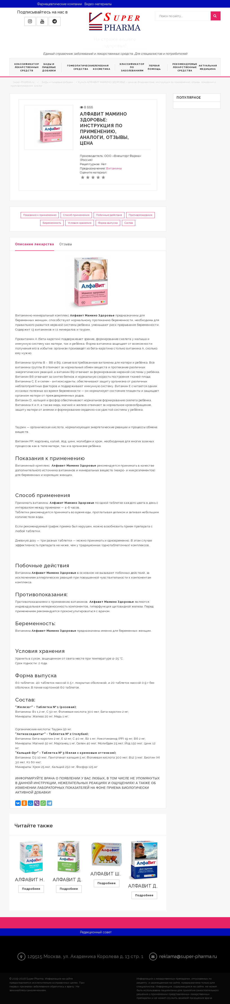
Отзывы (65, 244)
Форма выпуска (108, 222)
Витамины (114, 168)
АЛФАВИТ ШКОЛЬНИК (116, 874)
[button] (30, 21)
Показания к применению (39, 215)
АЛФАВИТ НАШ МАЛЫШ (43, 879)
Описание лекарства (34, 244)
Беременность (52, 222)
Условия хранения (79, 222)
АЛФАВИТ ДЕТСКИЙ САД (82, 879)
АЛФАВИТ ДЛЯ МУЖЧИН (156, 886)
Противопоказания (140, 215)
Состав (128, 222)
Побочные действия (109, 215)
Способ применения (76, 215)
